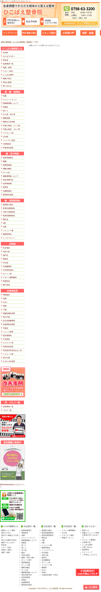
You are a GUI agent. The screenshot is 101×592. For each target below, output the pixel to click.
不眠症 (5, 328)
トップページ (10, 33)
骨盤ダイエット (68, 538)
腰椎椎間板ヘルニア (10, 176)
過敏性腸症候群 (9, 313)
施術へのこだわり (8, 542)
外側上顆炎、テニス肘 (11, 125)
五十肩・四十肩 (9, 114)
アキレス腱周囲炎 (10, 277)
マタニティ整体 (68, 535)
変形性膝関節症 (9, 216)
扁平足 (5, 255)
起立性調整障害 (9, 321)
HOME (5, 53)
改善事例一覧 (8, 64)
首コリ (24, 545)
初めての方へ (6, 533)
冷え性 (64, 533)
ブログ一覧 (7, 410)
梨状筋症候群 (8, 195)
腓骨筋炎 (6, 281)
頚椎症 (5, 107)
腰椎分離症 (7, 169)
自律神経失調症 (9, 324)
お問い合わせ (87, 547)
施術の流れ (7, 78)
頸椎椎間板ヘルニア (10, 103)
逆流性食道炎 (8, 346)
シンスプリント (9, 238)
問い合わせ (7, 86)
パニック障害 (8, 332)
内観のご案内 (6, 550)
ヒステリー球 (8, 343)
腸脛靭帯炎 (7, 234)
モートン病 (7, 274)
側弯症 (5, 187)
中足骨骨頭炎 (8, 270)
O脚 (4, 227)
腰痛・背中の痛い (28, 558)
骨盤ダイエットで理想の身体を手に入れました (90, 535)
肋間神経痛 (7, 165)
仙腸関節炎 (7, 191)
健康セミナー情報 (8, 530)
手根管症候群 (8, 148)
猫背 (23, 553)
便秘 (4, 306)
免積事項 (85, 550)
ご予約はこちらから (89, 555)
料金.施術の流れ (29, 33)
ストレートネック (10, 100)
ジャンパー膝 (8, 230)
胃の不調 (6, 317)
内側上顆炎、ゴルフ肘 (11, 129)
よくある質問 (8, 75)
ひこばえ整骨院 (52, 588)
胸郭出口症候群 (9, 122)
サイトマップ (87, 552)
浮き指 (5, 263)
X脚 (43, 543)
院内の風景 (7, 82)
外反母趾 (6, 248)
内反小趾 (6, 251)
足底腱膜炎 (7, 266)
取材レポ (85, 530)
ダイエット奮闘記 (89, 540)
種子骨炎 (6, 285)
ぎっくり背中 (26, 560)
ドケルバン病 (8, 133)
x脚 (4, 223)
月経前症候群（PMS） (50, 575)
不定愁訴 (6, 339)
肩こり (5, 111)
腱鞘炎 (44, 567)
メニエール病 (8, 354)
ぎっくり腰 (25, 565)
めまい (5, 302)
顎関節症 (6, 295)
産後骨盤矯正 (8, 158)
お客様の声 (68, 33)
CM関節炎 (7, 144)
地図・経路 (88, 33)
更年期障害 (7, 335)
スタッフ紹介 (49, 33)
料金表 (5, 60)
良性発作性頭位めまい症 (12, 350)
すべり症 (6, 172)
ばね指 (5, 137)
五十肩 (24, 550)
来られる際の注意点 (9, 540)
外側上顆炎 (25, 555)
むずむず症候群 (9, 361)
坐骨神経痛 (7, 183)
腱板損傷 (6, 118)
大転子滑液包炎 (9, 212)
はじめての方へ (9, 56)
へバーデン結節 (9, 140)
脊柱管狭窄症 (8, 180)
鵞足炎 (5, 219)
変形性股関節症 (9, 208)
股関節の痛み (8, 205)
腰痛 (4, 161)
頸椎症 (24, 543)
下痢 (4, 310)
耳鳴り (44, 572)
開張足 (5, 259)
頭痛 (4, 96)
